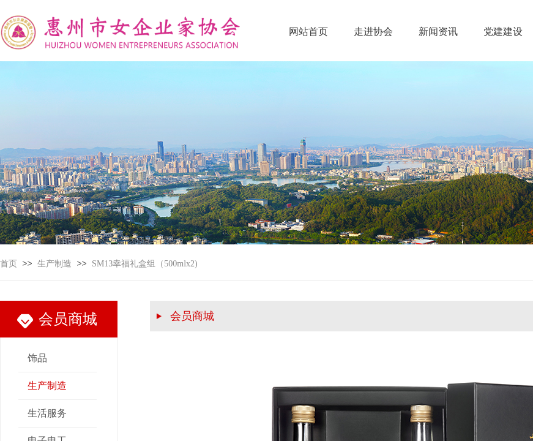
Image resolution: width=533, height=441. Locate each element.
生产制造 (54, 263)
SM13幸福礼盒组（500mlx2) (145, 263)
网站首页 (308, 31)
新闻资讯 (438, 31)
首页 (8, 263)
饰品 (37, 358)
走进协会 (373, 31)
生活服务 (47, 413)
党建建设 (503, 31)
